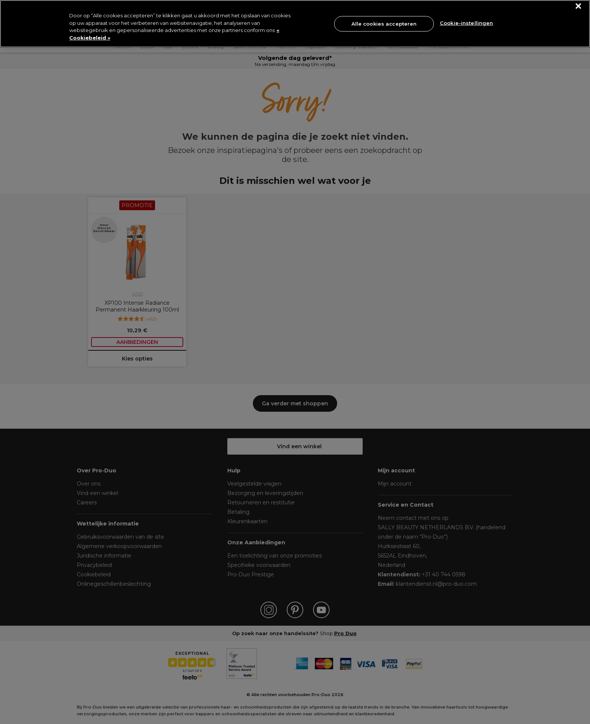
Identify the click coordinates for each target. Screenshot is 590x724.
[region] (295, 23)
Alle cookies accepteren (384, 23)
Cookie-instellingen (466, 23)
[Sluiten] (578, 6)
